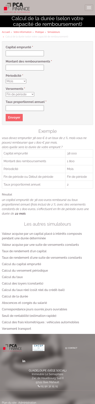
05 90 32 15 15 (49, 386)
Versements (14, 89)
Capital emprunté (18, 47)
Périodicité (13, 75)
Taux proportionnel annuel (25, 102)
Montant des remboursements (28, 61)
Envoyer (14, 117)
